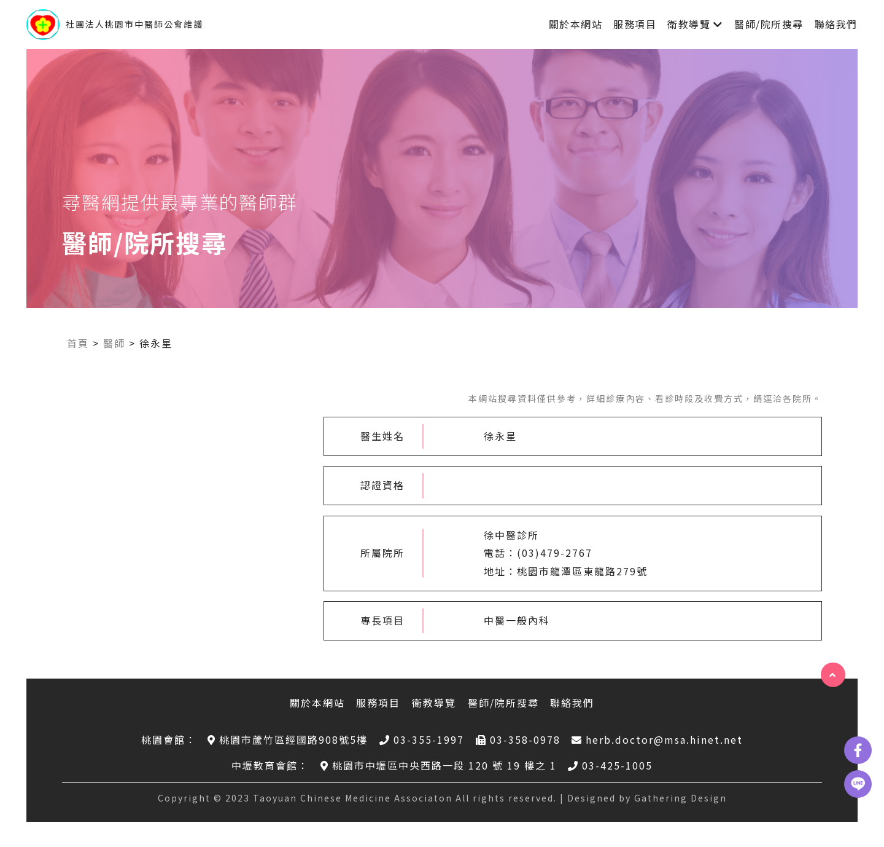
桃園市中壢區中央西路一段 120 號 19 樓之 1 (438, 765)
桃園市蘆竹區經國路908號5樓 (287, 739)
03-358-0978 (518, 739)
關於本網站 (576, 24)
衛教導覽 (688, 24)
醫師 (114, 343)
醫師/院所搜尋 (769, 24)
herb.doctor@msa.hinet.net (657, 739)
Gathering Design (680, 798)
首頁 (78, 343)
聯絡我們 (836, 24)
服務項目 (634, 24)
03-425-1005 (610, 765)
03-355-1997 (421, 739)
